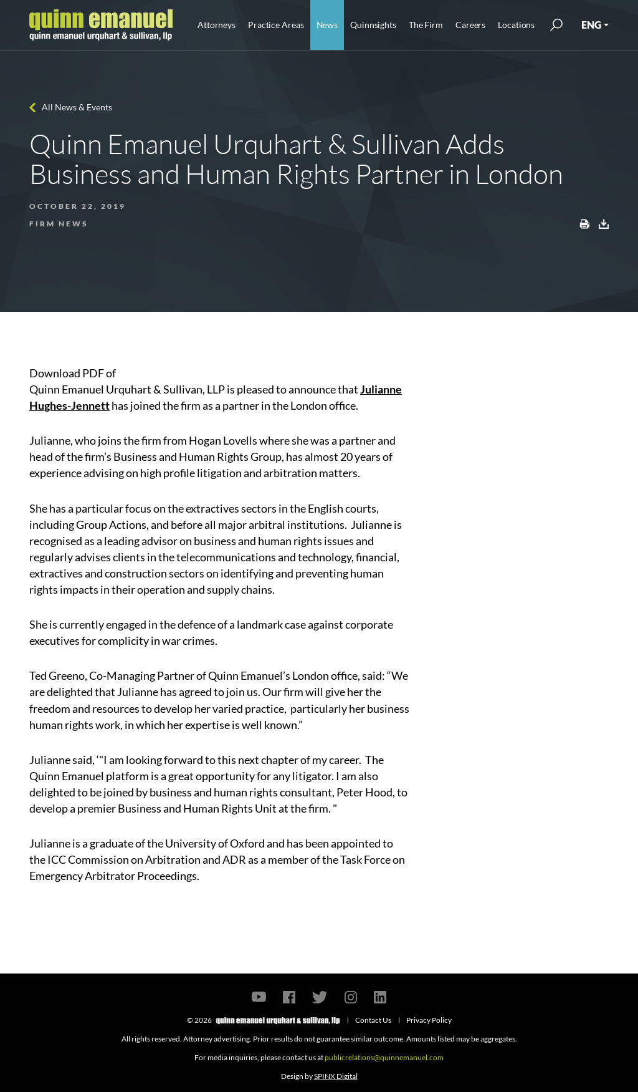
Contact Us (373, 1020)
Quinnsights (373, 24)
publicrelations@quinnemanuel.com (384, 1057)
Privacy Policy (429, 1020)
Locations (516, 24)
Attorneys (217, 24)
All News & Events (77, 107)
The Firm (426, 24)
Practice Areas (275, 24)
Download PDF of (72, 373)
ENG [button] (591, 25)
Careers (470, 24)
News (327, 24)
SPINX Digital (336, 1076)
